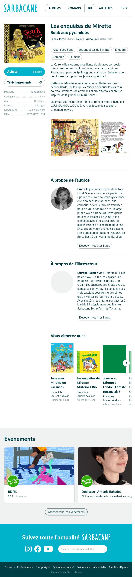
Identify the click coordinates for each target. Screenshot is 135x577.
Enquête (120, 49)
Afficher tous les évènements (66, 513)
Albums (55, 8)
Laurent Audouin (86, 39)
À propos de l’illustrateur (74, 264)
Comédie (58, 57)
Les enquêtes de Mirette (94, 49)
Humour (75, 57)
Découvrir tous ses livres (94, 245)
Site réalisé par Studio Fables (66, 573)
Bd (92, 7)
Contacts (10, 568)
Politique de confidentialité (92, 568)
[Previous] (113, 149)
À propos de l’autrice (70, 180)
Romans (74, 8)
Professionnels (25, 568)
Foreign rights (43, 568)
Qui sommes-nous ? (63, 568)
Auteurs (106, 8)
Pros (124, 8)
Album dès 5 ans (63, 49)
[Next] (121, 149)
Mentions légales (118, 568)
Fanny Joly (57, 39)
